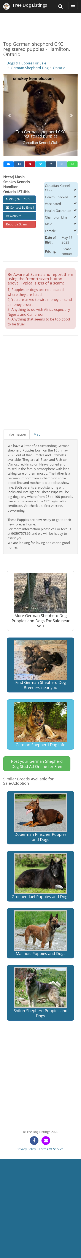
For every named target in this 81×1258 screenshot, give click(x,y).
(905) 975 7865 (18, 199)
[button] (10, 115)
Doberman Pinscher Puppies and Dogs (40, 817)
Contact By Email (20, 207)
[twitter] (40, 164)
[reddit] (62, 164)
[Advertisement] (40, 23)
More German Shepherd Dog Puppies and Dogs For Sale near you (41, 600)
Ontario (59, 68)
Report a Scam (16, 224)
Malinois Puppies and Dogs (40, 933)
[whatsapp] (72, 164)
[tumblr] (51, 164)
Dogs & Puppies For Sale (26, 63)
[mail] (8, 164)
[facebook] (19, 164)
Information (16, 434)
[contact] (45, 1140)
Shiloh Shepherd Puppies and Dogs (40, 992)
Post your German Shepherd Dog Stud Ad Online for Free (37, 764)
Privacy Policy (26, 1149)
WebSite (13, 216)
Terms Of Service (51, 1149)
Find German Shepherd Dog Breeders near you (40, 665)
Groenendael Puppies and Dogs (40, 876)
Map (37, 434)
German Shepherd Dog (30, 68)
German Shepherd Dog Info (40, 724)
